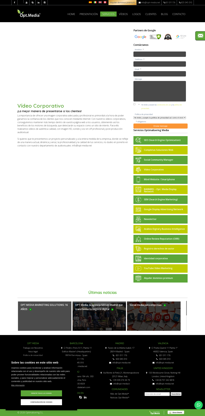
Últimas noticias (102, 292)
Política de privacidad (33, 355)
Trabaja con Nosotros (33, 348)
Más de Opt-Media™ (119, 393)
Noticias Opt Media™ (119, 397)
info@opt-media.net (150, 2)
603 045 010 (186, 2)
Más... (45, 318)
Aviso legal (33, 351)
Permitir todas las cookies (25, 402)
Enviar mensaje (160, 126)
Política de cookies (33, 362)
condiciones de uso (164, 105)
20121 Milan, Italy (119, 376)
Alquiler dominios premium (122, 2)
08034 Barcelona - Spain (76, 355)
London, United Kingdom (163, 376)
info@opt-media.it (120, 383)
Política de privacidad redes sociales (33, 359)
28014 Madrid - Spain (120, 351)
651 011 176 (170, 2)
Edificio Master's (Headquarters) (76, 351)
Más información (18, 394)
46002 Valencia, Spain (163, 351)
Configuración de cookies (57, 402)
